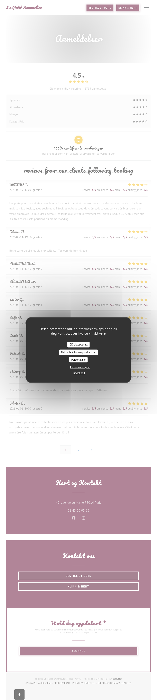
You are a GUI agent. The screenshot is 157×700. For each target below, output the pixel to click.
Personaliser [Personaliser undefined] (78, 359)
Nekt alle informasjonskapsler (78, 352)
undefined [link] (79, 373)
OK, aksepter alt (78, 344)
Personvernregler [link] (80, 367)
